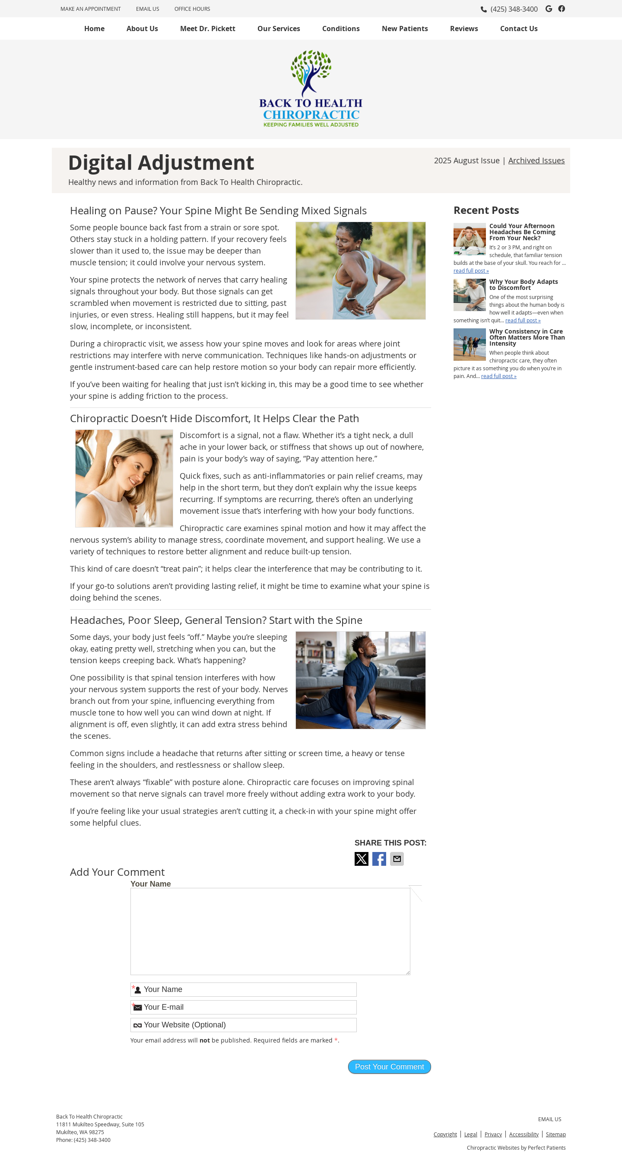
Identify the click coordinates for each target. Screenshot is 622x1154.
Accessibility (524, 1134)
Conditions (341, 28)
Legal (470, 1134)
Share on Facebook (380, 859)
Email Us (147, 8)
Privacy (493, 1134)
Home (94, 28)
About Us (142, 28)
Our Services (278, 28)
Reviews (464, 28)
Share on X (362, 859)
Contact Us (519, 28)
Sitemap (556, 1134)
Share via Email (398, 859)
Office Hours (192, 8)
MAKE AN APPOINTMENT (90, 8)
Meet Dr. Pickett (207, 28)
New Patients (405, 28)
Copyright (445, 1134)
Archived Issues (536, 160)
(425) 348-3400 (514, 9)
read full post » (471, 270)
